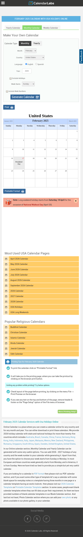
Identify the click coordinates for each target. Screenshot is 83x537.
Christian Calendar (18, 332)
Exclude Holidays (16, 78)
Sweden (44, 444)
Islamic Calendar (17, 338)
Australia (30, 437)
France (58, 437)
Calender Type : (11, 43)
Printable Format (12, 191)
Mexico (47, 440)
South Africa (28, 444)
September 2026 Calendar (21, 285)
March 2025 (73, 121)
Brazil (37, 437)
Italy (26, 440)
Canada (44, 437)
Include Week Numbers (15, 91)
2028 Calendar (16, 301)
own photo (66, 497)
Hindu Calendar (17, 343)
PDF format (39, 474)
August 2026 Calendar (20, 280)
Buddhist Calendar (18, 327)
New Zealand (57, 440)
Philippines (69, 440)
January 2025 (8, 121)
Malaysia (39, 440)
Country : (19, 58)
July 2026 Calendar (19, 275)
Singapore (17, 444)
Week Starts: (16, 84)
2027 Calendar (16, 296)
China (51, 437)
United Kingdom (55, 444)
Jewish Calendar (17, 348)
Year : (18, 71)
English (30, 64)
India (11, 440)
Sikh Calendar (16, 354)
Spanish (41, 64)
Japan (31, 440)
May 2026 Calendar (19, 264)
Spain (37, 444)
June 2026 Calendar (19, 269)
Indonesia (18, 440)
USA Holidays (16, 307)
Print (7, 107)
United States (70, 444)
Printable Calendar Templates (28, 487)
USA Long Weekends (19, 312)
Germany (66, 437)
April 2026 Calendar (19, 259)
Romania (8, 444)
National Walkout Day (33, 205)
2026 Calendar (16, 291)
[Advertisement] (41, 10)
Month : (20, 51)
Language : (19, 64)
